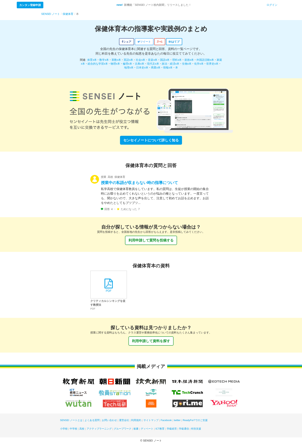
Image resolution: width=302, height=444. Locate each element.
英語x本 (128, 59)
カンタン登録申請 (30, 5)
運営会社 (124, 420)
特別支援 (196, 428)
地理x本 (128, 67)
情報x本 (168, 67)
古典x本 (139, 63)
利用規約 (136, 420)
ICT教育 (159, 428)
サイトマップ (151, 420)
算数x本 (116, 59)
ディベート (147, 428)
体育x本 (92, 59)
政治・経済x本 (170, 63)
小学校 (64, 428)
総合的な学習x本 (98, 63)
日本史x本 (142, 67)
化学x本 (199, 63)
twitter (177, 420)
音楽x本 (152, 59)
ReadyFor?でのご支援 (195, 420)
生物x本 (186, 63)
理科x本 (177, 59)
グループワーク (122, 428)
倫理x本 (127, 63)
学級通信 (184, 428)
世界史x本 (212, 63)
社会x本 (140, 59)
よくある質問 (92, 420)
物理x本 (115, 63)
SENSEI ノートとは (71, 420)
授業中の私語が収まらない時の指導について (139, 183)
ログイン (272, 4)
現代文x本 (153, 63)
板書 (135, 428)
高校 (81, 428)
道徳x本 (189, 59)
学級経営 (172, 428)
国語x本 (164, 59)
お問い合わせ (109, 420)
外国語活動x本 (205, 59)
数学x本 (104, 59)
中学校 (73, 428)
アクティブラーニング (99, 428)
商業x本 (155, 67)
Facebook (166, 420)
